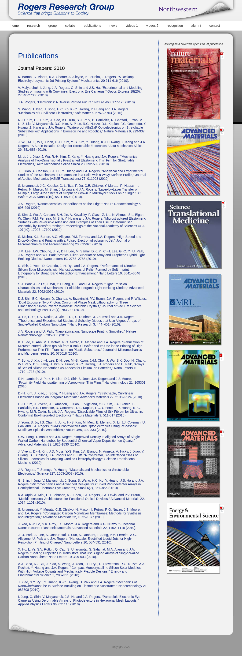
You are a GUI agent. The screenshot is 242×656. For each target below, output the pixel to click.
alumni (196, 25)
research (33, 25)
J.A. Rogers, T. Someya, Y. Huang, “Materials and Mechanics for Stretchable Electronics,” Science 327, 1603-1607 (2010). (73, 471)
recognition (175, 25)
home (15, 25)
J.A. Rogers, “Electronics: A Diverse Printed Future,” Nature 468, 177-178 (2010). (77, 102)
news (113, 25)
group (52, 25)
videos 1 (132, 25)
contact (214, 25)
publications (92, 25)
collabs (70, 25)
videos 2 (152, 25)
